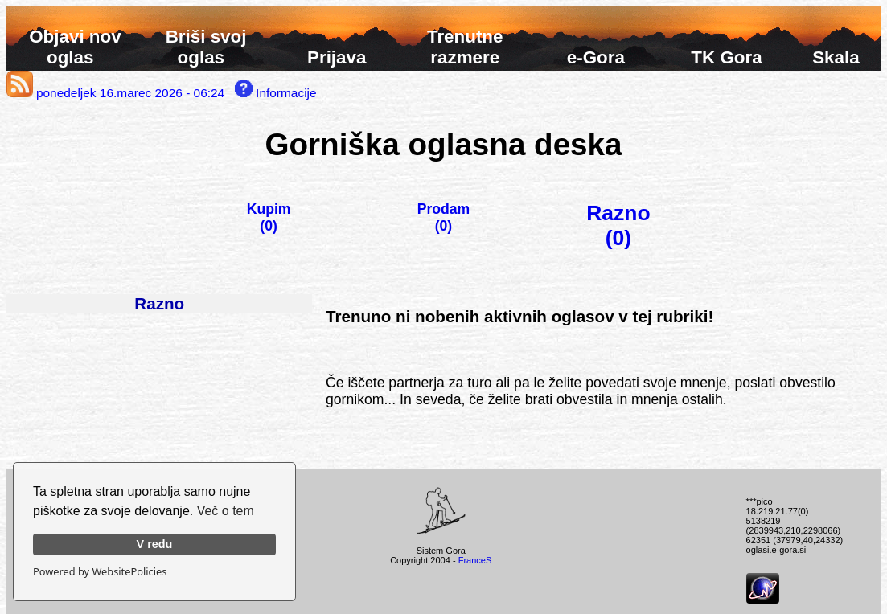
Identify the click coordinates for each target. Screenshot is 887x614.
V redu (155, 544)
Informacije (276, 93)
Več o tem (225, 511)
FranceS (475, 560)
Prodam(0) (443, 217)
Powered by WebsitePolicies (99, 571)
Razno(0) (618, 225)
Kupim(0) (269, 217)
